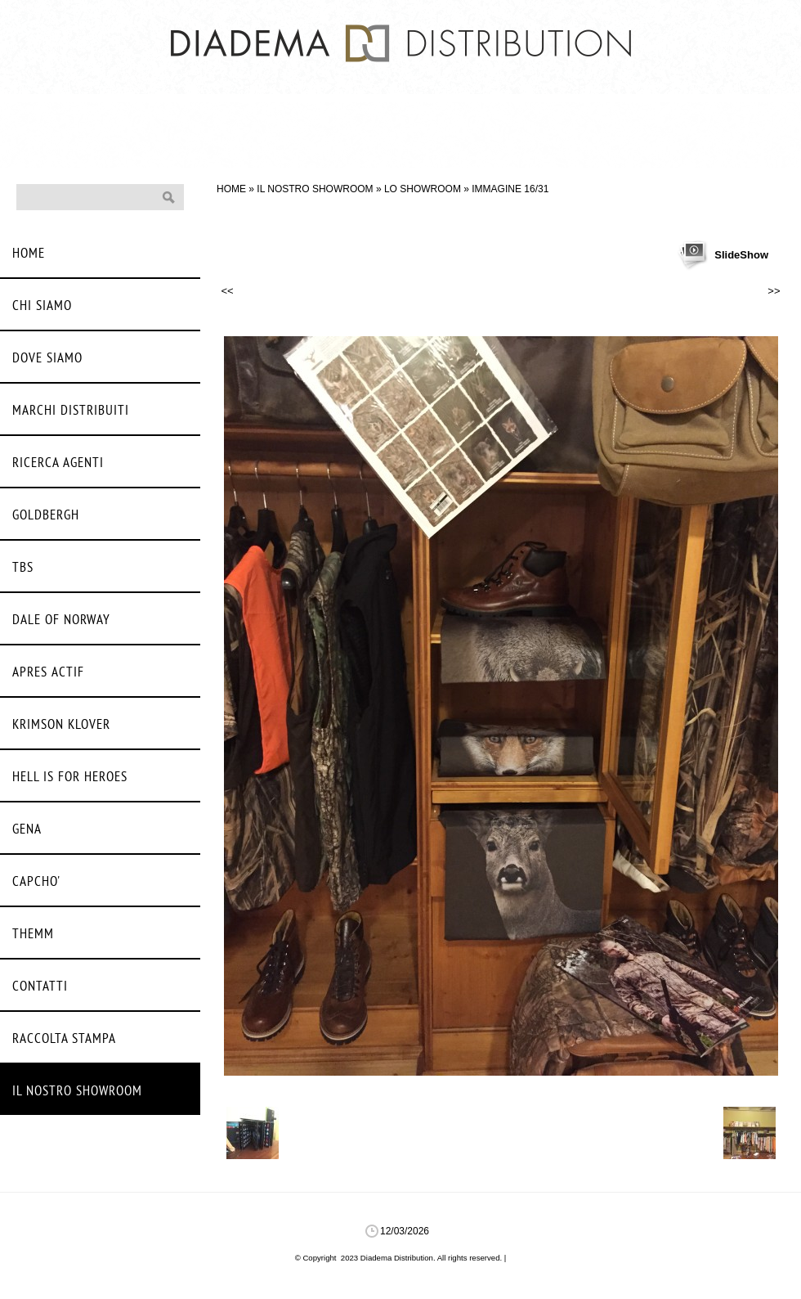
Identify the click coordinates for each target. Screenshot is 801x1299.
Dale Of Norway (61, 620)
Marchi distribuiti (70, 411)
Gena (27, 830)
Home (231, 189)
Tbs (23, 568)
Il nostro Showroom (315, 189)
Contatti (40, 987)
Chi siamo (42, 306)
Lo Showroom (422, 189)
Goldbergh (45, 516)
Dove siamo (47, 359)
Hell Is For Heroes (70, 777)
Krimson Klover (61, 725)
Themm (33, 934)
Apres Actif (48, 673)
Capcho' (36, 882)
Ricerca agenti (58, 463)
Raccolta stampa (64, 1039)
